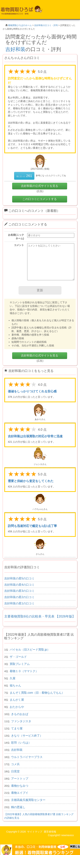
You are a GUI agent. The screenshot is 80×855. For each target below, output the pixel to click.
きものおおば (19, 714)
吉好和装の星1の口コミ (19, 603)
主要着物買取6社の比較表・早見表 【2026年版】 (39, 616)
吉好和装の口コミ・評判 (46, 25)
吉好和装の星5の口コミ (19, 578)
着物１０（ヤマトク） (24, 671)
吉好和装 (15, 49)
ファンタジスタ (21, 721)
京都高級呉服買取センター (28, 799)
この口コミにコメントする (39, 199)
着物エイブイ (19, 792)
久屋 (12, 678)
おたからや (17, 706)
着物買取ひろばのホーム (20, 25)
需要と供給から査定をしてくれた (31, 481)
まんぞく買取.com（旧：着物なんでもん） (37, 692)
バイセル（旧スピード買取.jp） (30, 649)
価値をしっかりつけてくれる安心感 (32, 391)
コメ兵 (15, 764)
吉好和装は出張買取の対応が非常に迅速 (35, 436)
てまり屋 (17, 728)
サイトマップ (34, 831)
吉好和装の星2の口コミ (19, 597)
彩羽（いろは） (21, 742)
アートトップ (19, 778)
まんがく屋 (17, 699)
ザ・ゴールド (18, 656)
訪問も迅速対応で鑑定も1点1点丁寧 (32, 526)
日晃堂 (15, 771)
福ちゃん (15, 685)
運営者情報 (50, 831)
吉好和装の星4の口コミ (19, 584)
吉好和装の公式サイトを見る (39, 185)
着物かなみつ (19, 785)
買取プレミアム (20, 663)
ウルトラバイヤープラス (27, 757)
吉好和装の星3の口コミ (19, 590)
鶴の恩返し (18, 807)
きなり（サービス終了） (27, 735)
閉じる (75, 846)
